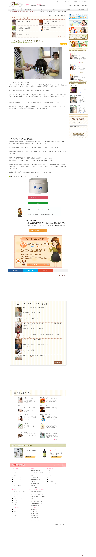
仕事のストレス (22, 397)
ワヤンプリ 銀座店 (74, 85)
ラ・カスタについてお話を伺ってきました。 (80, 78)
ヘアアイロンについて (45, 423)
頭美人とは (84, 5)
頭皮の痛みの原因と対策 (36, 503)
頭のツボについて (35, 505)
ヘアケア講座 (28, 9)
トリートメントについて (36, 474)
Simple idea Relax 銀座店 (76, 95)
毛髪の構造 (50, 470)
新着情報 (68, 9)
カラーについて (34, 475)
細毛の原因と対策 (17, 494)
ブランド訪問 (77, 66)
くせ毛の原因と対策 (17, 498)
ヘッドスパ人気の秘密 (73, 5)
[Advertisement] (38, 123)
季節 (41, 432)
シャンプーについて (35, 470)
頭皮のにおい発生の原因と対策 (38, 500)
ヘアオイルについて (35, 479)
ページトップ (63, 275)
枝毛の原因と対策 (17, 502)
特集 (54, 9)
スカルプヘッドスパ (35, 515)
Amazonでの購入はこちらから (38, 203)
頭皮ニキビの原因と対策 (36, 491)
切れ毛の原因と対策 (17, 496)
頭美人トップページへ (59, 524)
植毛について (16, 504)
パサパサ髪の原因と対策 (18, 493)
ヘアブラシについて (35, 481)
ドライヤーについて (23, 423)
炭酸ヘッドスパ (34, 509)
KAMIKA (26, 449)
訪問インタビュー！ (78, 55)
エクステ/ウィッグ (22, 432)
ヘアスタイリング (35, 487)
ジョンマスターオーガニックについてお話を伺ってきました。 (80, 69)
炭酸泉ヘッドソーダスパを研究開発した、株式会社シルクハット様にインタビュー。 (80, 59)
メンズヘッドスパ (35, 513)
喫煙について (43, 405)
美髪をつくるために (52, 477)
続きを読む (80, 92)
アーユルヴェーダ (35, 520)
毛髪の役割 (50, 472)
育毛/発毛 (50, 481)
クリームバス (34, 511)
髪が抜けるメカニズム (53, 475)
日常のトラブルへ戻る (59, 439)
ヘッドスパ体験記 (52, 483)
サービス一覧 (81, 9)
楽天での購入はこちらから (38, 197)
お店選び (15, 517)
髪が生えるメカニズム (53, 474)
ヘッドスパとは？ (17, 509)
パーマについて (34, 477)
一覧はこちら (61, 36)
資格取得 (15, 520)
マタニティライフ (52, 479)
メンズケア (33, 485)
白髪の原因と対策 (17, 500)
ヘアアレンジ (41, 9)
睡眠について (21, 405)
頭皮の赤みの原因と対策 (36, 501)
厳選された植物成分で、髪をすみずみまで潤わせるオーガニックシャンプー (56, 453)
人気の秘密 (15, 515)
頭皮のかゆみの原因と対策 (37, 494)
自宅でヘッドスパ (17, 513)
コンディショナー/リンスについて (38, 472)
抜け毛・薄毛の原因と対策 (19, 491)
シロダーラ (33, 519)
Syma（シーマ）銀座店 (75, 105)
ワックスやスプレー (23, 414)
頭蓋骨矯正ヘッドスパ (36, 517)
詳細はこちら (82, 62)
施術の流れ (15, 519)
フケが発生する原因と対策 (37, 493)
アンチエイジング (35, 483)
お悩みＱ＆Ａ (16, 522)
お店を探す (15, 9)
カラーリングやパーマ (45, 414)
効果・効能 (15, 511)
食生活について (44, 397)
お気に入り (63, 44)
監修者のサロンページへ (38, 231)
